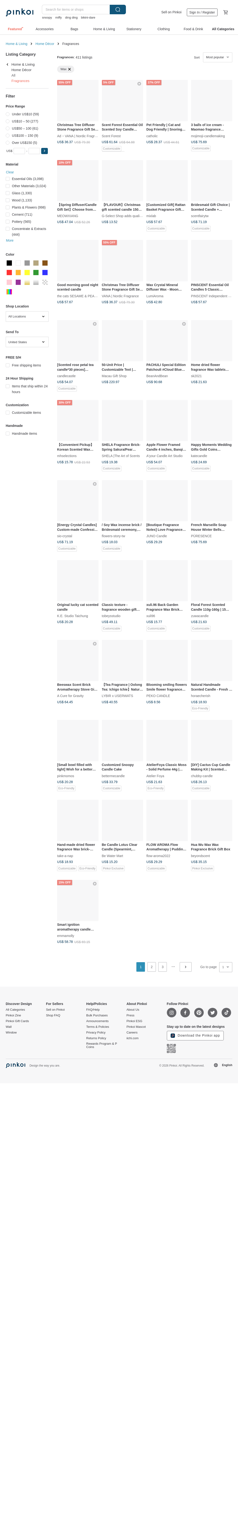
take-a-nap (65, 856)
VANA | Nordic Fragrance (83, 136)
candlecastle (66, 376)
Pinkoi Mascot (136, 1027)
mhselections (67, 456)
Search (118, 9)
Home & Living (16, 44)
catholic (152, 136)
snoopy (47, 17)
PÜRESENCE (201, 536)
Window (11, 1032)
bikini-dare (88, 17)
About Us (132, 1009)
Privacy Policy (95, 1032)
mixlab (151, 216)
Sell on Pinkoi (171, 12)
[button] (44, 151)
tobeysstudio (111, 616)
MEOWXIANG (67, 216)
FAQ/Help (92, 1009)
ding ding (71, 17)
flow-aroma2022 (158, 856)
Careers (131, 1032)
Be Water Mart (112, 856)
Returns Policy (96, 1038)
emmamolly (65, 936)
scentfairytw (200, 216)
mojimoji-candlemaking (208, 136)
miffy (58, 17)
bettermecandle (113, 776)
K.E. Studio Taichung (72, 616)
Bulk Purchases (97, 1015)
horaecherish (200, 696)
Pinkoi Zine (13, 1015)
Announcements (97, 1021)
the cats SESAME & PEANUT (79, 296)
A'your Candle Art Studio (164, 456)
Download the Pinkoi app (195, 1036)
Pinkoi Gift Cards (17, 1021)
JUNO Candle (156, 536)
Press (130, 1015)
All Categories (15, 1009)
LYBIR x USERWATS (117, 696)
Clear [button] (10, 172)
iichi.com (132, 1038)
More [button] (10, 240)
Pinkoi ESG (134, 1021)
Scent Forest (111, 136)
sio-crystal (64, 536)
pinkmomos (65, 776)
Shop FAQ (53, 1015)
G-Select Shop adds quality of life (126, 216)
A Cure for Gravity (70, 696)
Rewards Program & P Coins (101, 1045)
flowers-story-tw (113, 536)
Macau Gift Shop (114, 376)
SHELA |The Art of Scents (121, 456)
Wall (9, 1027)
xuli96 (150, 616)
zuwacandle (200, 616)
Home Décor (44, 44)
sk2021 (196, 376)
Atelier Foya (155, 776)
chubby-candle (202, 776)
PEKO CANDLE (158, 696)
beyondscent (200, 856)
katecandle (199, 456)
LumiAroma (155, 296)
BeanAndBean (157, 376)
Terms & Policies (97, 1027)
